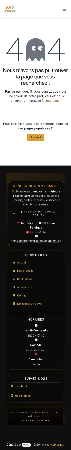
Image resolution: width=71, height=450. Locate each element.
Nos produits (23, 270)
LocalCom (43, 420)
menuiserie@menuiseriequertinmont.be (36, 240)
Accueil (35, 137)
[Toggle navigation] (64, 9)
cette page (51, 101)
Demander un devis (27, 303)
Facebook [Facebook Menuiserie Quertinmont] (19, 386)
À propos (21, 287)
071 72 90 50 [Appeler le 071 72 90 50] (38, 231)
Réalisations (22, 279)
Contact (20, 295)
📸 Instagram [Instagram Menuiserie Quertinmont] (20, 395)
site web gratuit (54, 444)
